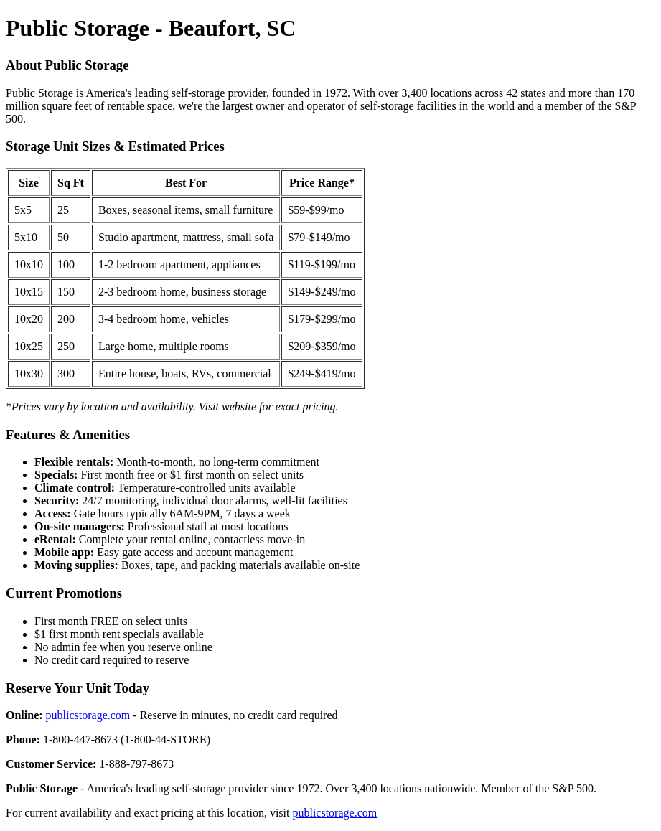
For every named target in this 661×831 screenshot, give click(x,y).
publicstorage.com (88, 715)
